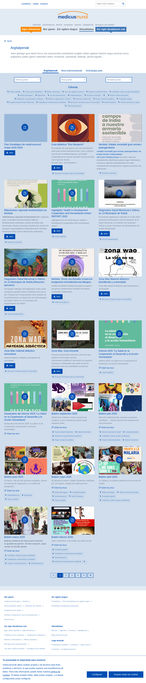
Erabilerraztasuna (69, 649)
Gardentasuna (48, 25)
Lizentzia (74, 645)
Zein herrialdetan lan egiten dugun (76, 601)
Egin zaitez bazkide (12, 630)
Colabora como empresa (14, 635)
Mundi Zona (9, 619)
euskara (44, 4)
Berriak (59, 25)
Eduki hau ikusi (107, 368)
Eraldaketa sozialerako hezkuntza (65, 606)
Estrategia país (94, 70)
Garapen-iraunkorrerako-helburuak (21, 102)
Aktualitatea (86, 29)
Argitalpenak (88, 25)
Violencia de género (74, 106)
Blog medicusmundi (59, 635)
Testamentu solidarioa (36, 635)
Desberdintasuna (76, 95)
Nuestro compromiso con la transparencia (21, 615)
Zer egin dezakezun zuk (15, 626)
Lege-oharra (85, 645)
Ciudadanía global (125, 99)
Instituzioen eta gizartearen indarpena (30, 99)
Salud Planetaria (110, 102)
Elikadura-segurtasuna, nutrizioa (59, 99)
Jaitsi (11, 153)
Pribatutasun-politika (60, 645)
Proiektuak (56, 601)
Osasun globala (14, 92)
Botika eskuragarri (26, 95)
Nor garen (49, 29)
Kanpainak (68, 25)
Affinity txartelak (30, 640)
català (35, 4)
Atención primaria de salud (129, 102)
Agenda (77, 25)
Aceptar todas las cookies (126, 674)
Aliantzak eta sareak (33, 606)
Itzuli (9, 41)
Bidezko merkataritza (12, 640)
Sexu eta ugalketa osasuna (74, 92)
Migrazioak (41, 95)
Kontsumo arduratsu (94, 95)
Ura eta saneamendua (57, 95)
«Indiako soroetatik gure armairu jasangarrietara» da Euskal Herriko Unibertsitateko (119, 152)
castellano (26, 4)
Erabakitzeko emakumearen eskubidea (52, 102)
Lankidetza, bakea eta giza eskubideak (125, 92)
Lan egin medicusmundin (14, 649)
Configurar (97, 674)
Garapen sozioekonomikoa (97, 92)
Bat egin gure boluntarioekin (15, 644)
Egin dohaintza (28, 630)
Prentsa (71, 630)
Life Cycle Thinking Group (107, 157)
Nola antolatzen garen (13, 606)
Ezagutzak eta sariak (12, 610)
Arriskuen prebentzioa (83, 99)
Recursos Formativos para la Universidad (84, 102)
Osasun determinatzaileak (119, 95)
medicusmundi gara (12, 601)
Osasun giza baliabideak (33, 92)
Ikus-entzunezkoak (71, 70)
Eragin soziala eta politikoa (104, 99)
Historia (26, 601)
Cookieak (55, 649)
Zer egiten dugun (67, 29)
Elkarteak (37, 25)
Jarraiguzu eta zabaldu (104, 25)
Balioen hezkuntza (53, 92)
